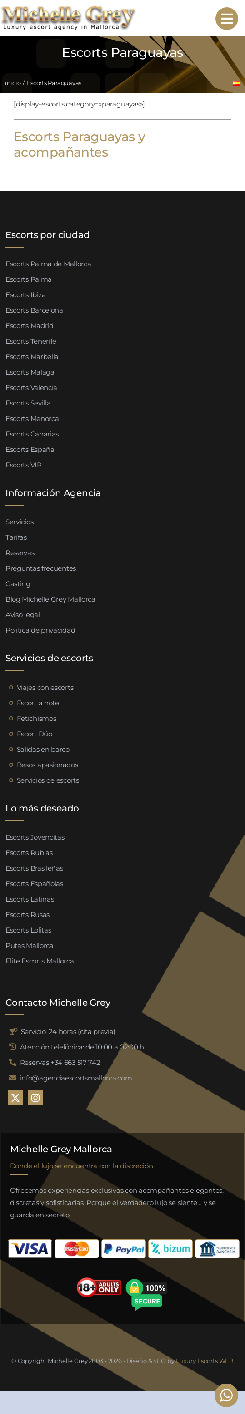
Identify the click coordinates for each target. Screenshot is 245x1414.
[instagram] (35, 1097)
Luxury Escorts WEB (205, 1360)
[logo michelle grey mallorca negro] (68, 8)
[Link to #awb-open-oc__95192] (226, 18)
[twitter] (15, 1097)
